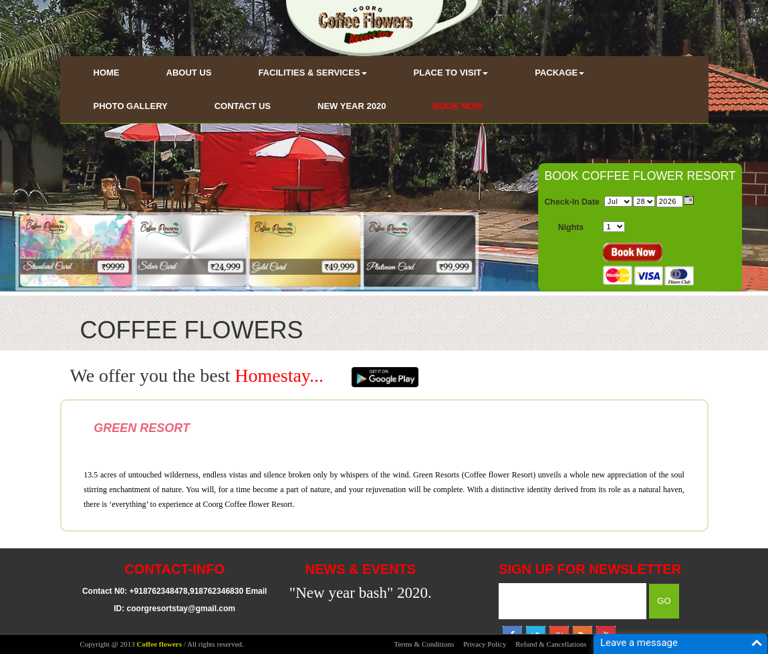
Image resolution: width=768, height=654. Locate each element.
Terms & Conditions (424, 644)
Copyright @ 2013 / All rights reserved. (162, 644)
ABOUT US (189, 73)
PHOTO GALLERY (131, 106)
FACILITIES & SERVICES (312, 73)
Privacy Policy (484, 644)
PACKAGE (559, 73)
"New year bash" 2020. (360, 592)
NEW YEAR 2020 (351, 106)
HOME (107, 73)
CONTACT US (243, 106)
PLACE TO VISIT (451, 73)
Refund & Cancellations (550, 644)
